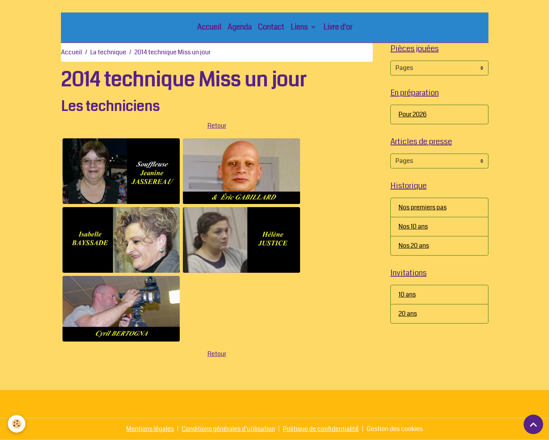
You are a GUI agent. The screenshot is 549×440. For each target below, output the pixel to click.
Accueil (209, 27)
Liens (299, 27)
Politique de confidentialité (321, 428)
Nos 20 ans (414, 245)
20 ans (408, 313)
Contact (271, 27)
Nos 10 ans (413, 226)
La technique (108, 52)
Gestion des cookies (395, 428)
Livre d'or (337, 27)
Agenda (239, 27)
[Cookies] (16, 424)
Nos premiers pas (423, 207)
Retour (216, 125)
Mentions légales (150, 428)
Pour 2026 (413, 114)
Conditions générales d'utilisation (228, 428)
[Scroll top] (533, 424)
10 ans (407, 294)
